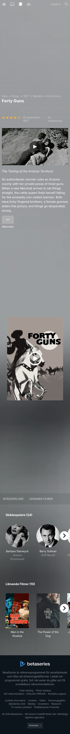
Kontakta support (57, 693)
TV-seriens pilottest (21, 707)
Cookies (32, 700)
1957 (26, 96)
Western (38, 96)
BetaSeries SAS (17, 703)
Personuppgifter (56, 700)
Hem (5, 96)
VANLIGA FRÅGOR (36, 693)
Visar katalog (26, 690)
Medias (31, 703)
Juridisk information (15, 700)
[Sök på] (66, 4)
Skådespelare (13, 498)
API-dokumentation (14, 693)
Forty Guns (54, 96)
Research (56, 703)
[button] (17, 544)
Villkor (42, 700)
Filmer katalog (43, 690)
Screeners (43, 703)
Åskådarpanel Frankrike (46, 707)
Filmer (15, 96)
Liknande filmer (41, 498)
